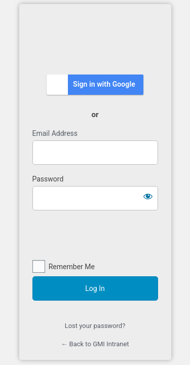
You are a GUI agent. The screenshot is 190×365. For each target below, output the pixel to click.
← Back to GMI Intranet (95, 344)
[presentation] (95, 236)
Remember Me (72, 267)
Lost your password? (95, 326)
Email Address (55, 133)
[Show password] (148, 196)
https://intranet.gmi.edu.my (95, 38)
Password (48, 179)
